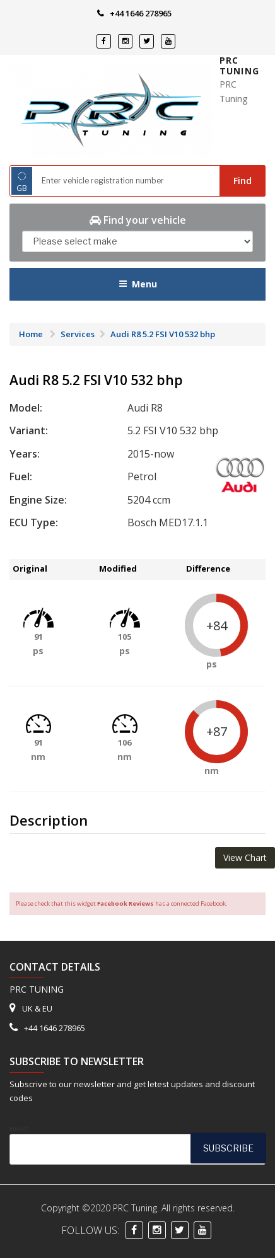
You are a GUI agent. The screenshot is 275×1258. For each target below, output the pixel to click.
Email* (137, 1144)
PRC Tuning (239, 66)
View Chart (245, 857)
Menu (138, 284)
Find (242, 181)
